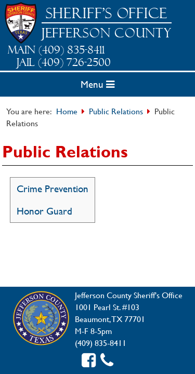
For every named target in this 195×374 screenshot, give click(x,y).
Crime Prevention (52, 189)
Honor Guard (44, 211)
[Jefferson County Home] (41, 319)
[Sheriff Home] (21, 23)
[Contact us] (106, 360)
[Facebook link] (89, 360)
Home (66, 111)
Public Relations (116, 111)
